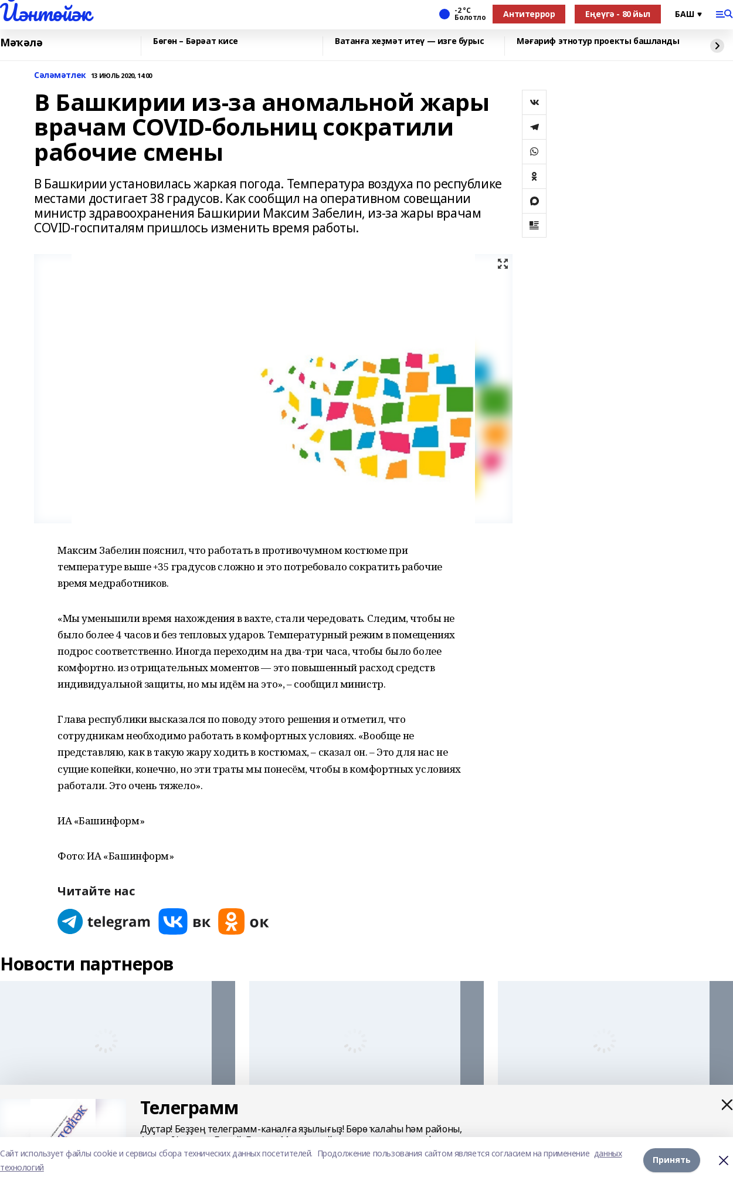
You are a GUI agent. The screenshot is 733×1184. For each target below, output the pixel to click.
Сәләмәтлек (60, 75)
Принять (672, 1160)
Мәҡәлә (21, 42)
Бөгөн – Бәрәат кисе (195, 41)
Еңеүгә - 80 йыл (617, 13)
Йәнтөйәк (45, 12)
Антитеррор (529, 13)
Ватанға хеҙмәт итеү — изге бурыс (409, 41)
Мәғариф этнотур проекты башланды (598, 41)
